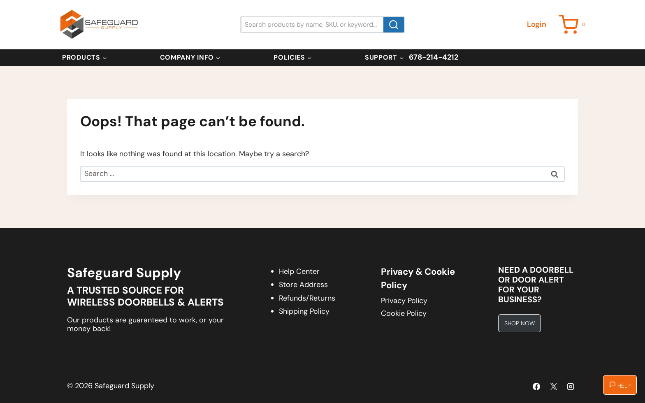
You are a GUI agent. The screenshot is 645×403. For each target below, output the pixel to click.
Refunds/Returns (307, 298)
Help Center (299, 271)
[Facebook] (536, 386)
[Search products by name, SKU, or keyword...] (322, 24)
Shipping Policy (304, 311)
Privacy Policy (404, 301)
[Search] (393, 24)
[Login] (536, 24)
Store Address (303, 285)
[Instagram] (570, 386)
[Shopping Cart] (573, 24)
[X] (553, 386)
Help (620, 385)
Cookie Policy (404, 313)
